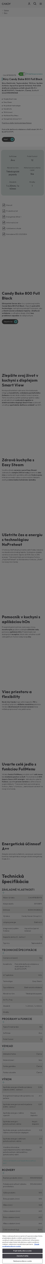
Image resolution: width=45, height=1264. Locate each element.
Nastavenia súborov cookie (22, 1261)
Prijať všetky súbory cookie (22, 1251)
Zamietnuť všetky (22, 1256)
